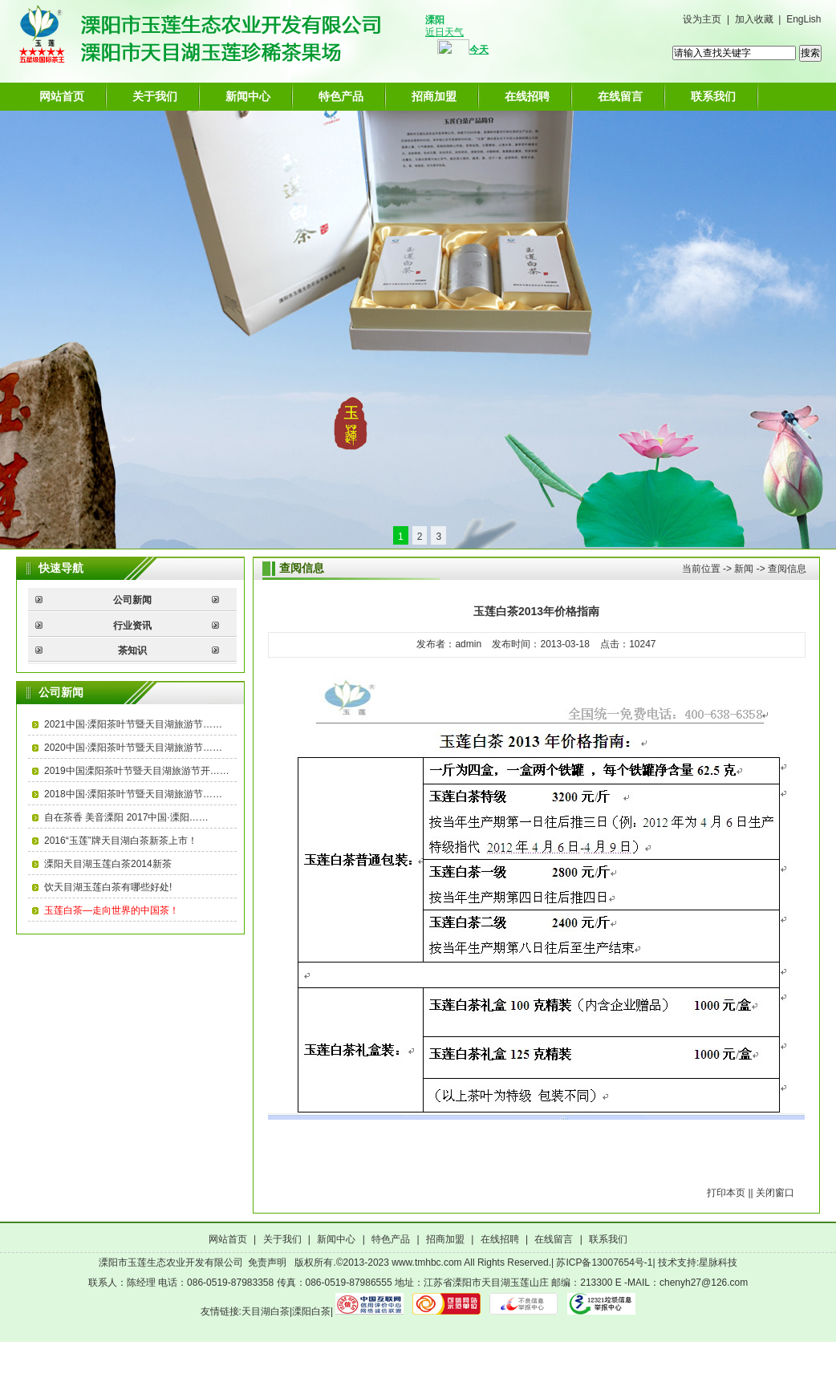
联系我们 (713, 96)
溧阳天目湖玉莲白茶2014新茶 (108, 863)
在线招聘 (527, 96)
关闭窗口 (775, 1192)
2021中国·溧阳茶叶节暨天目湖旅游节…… (133, 724)
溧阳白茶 (311, 1311)
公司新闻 (132, 600)
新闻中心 (247, 96)
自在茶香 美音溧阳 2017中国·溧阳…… (126, 817)
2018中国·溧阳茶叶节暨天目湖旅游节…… (133, 794)
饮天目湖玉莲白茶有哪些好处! (108, 887)
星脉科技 (718, 1262)
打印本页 (726, 1192)
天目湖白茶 (265, 1311)
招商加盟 (434, 96)
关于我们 (154, 96)
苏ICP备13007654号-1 (604, 1262)
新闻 (743, 568)
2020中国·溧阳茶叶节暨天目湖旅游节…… (133, 747)
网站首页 (61, 96)
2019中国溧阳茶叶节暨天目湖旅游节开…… (136, 770)
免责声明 (267, 1262)
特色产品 (341, 96)
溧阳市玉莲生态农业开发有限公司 (171, 1262)
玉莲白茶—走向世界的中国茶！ (111, 910)
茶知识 (132, 650)
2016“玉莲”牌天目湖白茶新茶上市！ (120, 840)
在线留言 (620, 96)
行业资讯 (132, 625)
